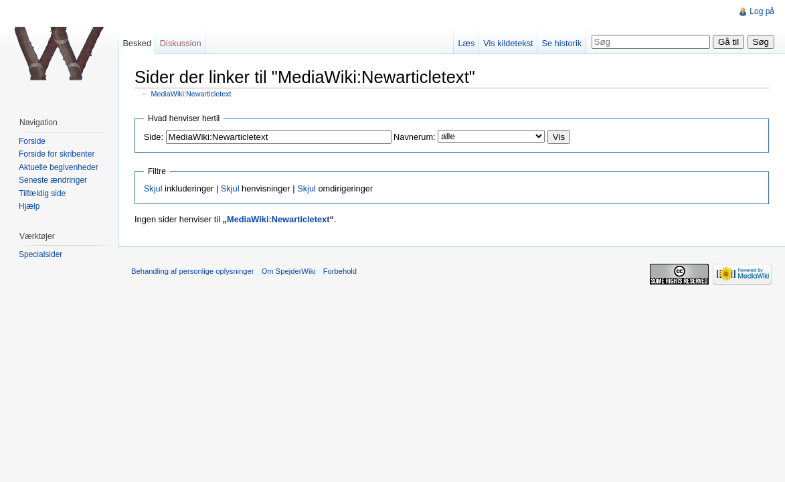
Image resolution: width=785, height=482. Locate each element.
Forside (32, 141)
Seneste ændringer (53, 180)
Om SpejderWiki (289, 271)
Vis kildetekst (508, 43)
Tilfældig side (42, 193)
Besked (136, 43)
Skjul (153, 188)
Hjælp (29, 206)
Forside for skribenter (56, 154)
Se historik (561, 43)
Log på (762, 11)
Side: (153, 137)
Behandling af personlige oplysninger (192, 271)
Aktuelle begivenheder (58, 167)
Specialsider (40, 254)
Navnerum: (415, 137)
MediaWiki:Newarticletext (191, 94)
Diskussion (180, 43)
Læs (466, 43)
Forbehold (340, 271)
